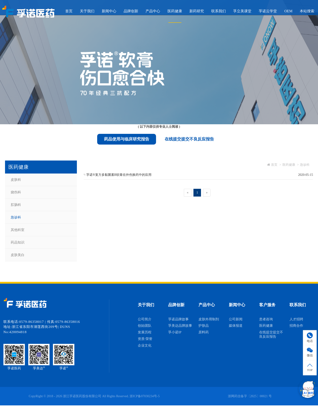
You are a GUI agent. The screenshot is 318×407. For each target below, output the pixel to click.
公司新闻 (235, 319)
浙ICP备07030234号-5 (144, 396)
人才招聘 (296, 319)
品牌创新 (131, 11)
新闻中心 (109, 11)
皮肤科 (16, 179)
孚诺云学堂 (268, 11)
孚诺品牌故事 (178, 319)
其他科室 (17, 230)
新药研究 (196, 11)
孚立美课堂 (242, 11)
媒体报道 (235, 325)
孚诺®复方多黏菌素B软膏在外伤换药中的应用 (118, 174)
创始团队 (144, 325)
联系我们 (218, 11)
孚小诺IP (174, 332)
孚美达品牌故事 (180, 325)
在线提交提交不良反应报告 (189, 139)
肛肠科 (16, 205)
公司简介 (144, 319)
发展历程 (144, 332)
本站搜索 (307, 11)
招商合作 (296, 325)
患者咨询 (266, 319)
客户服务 (267, 305)
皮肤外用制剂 (208, 319)
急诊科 (16, 217)
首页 (69, 11)
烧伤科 (16, 192)
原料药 (203, 332)
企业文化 (144, 345)
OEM (288, 11)
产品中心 (153, 11)
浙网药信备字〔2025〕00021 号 (250, 396)
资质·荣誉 (145, 339)
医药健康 (174, 11)
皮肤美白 (17, 255)
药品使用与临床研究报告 (126, 139)
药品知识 (17, 242)
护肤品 (203, 325)
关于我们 (87, 11)
